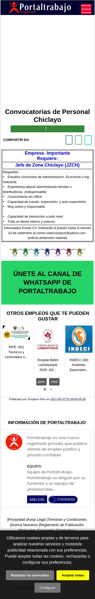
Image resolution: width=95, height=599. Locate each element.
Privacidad (16, 519)
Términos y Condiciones (67, 519)
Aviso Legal (36, 519)
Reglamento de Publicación (62, 525)
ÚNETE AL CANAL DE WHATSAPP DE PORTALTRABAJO (47, 282)
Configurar (47, 588)
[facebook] (69, 139)
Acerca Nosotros (24, 525)
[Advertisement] (47, 62)
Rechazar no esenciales (30, 575)
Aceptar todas (73, 575)
